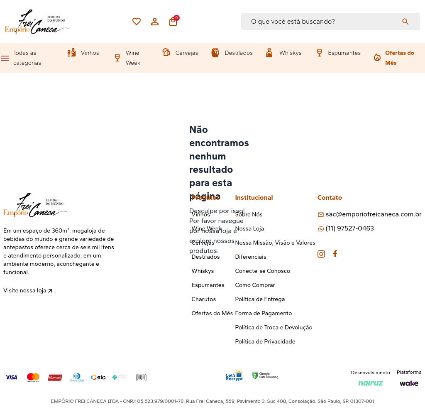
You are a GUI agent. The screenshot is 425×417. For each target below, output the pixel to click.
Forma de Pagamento (263, 313)
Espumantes (344, 52)
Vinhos (90, 52)
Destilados (239, 52)
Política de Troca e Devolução (273, 327)
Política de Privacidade (265, 341)
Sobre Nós (248, 214)
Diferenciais (250, 256)
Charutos (204, 299)
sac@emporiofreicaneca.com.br (374, 214)
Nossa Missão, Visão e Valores (275, 242)
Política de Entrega (260, 299)
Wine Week (133, 57)
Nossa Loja (249, 228)
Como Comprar (255, 285)
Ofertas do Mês (399, 57)
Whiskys (290, 52)
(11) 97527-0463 (350, 228)
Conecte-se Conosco (262, 271)
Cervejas (187, 52)
